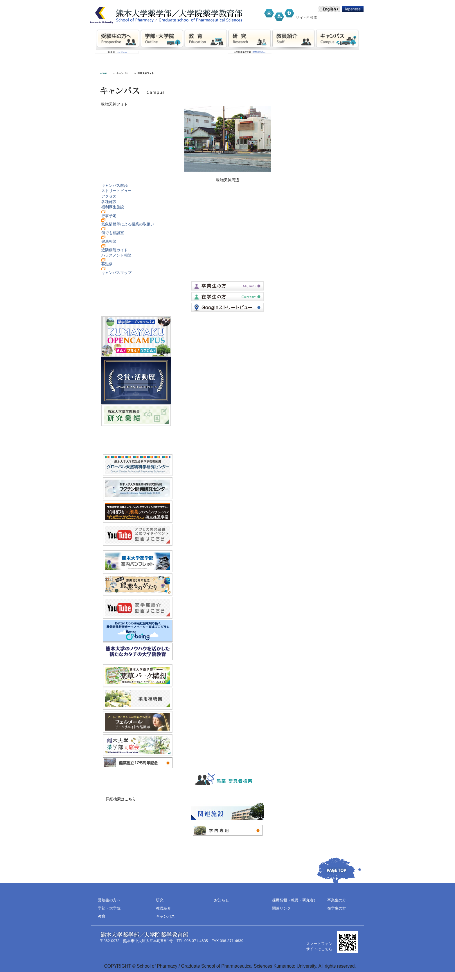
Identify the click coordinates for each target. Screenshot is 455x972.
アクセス (108, 196)
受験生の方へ (109, 900)
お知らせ (221, 900)
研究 (159, 900)
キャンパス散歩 (114, 185)
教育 (101, 916)
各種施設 (108, 202)
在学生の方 (336, 908)
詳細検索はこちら (121, 799)
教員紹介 (163, 908)
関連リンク (281, 908)
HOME (103, 73)
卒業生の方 (336, 900)
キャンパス (122, 73)
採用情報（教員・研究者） (294, 900)
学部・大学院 (109, 908)
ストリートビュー (116, 191)
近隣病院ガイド (114, 250)
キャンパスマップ (116, 272)
